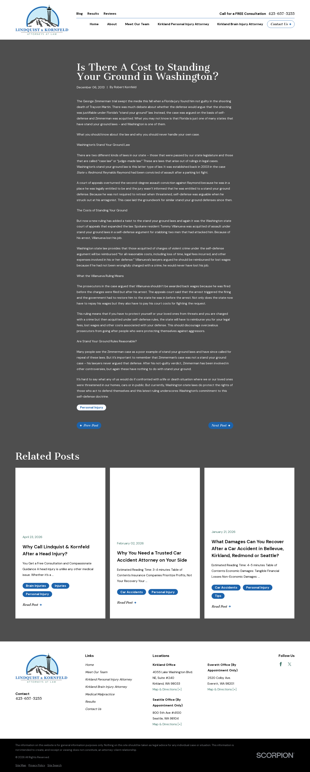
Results (93, 13)
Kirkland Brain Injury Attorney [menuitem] (240, 24)
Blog (79, 13)
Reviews (110, 13)
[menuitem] (20, 765)
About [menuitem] (112, 24)
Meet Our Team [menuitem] (137, 24)
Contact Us (280, 24)
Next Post (220, 425)
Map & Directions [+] (167, 689)
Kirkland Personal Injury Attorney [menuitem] (183, 24)
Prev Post (89, 425)
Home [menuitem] (94, 24)
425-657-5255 (281, 13)
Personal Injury (91, 407)
